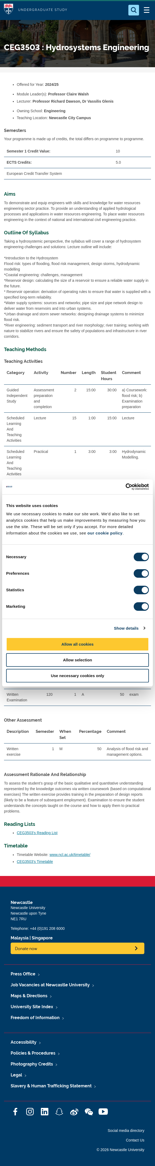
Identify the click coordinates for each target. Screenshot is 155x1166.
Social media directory (126, 1130)
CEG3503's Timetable (35, 861)
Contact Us (135, 1140)
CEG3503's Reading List (37, 833)
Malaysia (19, 937)
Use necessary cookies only (77, 675)
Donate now (26, 948)
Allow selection (77, 660)
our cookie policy (105, 533)
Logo (8, 10)
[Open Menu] (146, 10)
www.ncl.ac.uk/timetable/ (70, 855)
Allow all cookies (78, 644)
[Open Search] (133, 10)
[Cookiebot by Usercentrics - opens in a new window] (125, 486)
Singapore (42, 937)
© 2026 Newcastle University (120, 1150)
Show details (126, 628)
